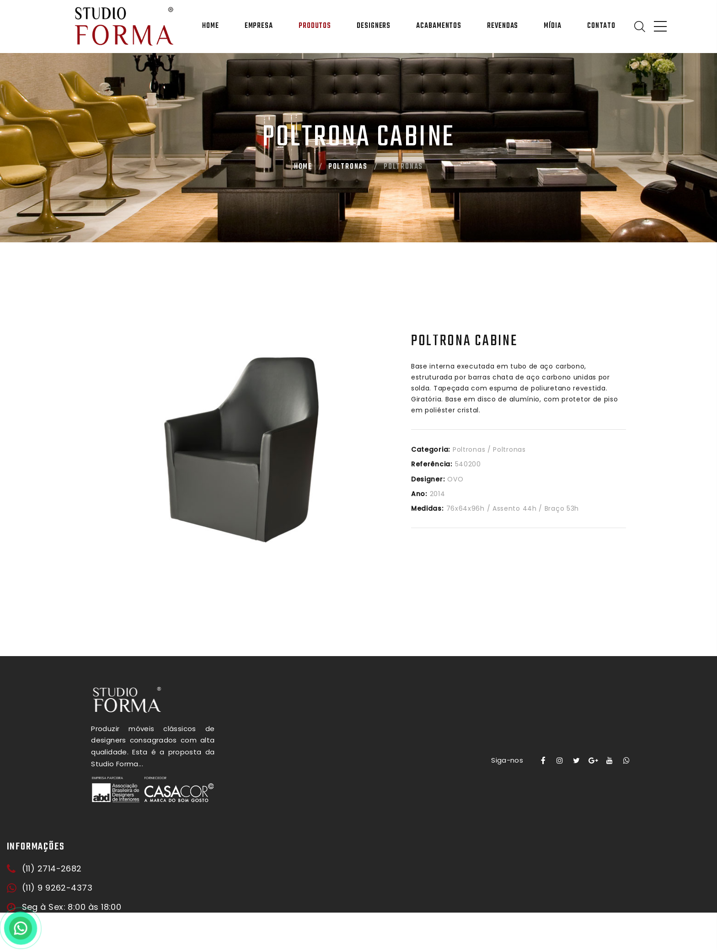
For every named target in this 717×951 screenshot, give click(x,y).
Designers (374, 26)
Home (210, 26)
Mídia (553, 26)
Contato (601, 26)
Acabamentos (438, 26)
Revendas (502, 26)
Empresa (259, 26)
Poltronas (348, 167)
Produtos (315, 26)
